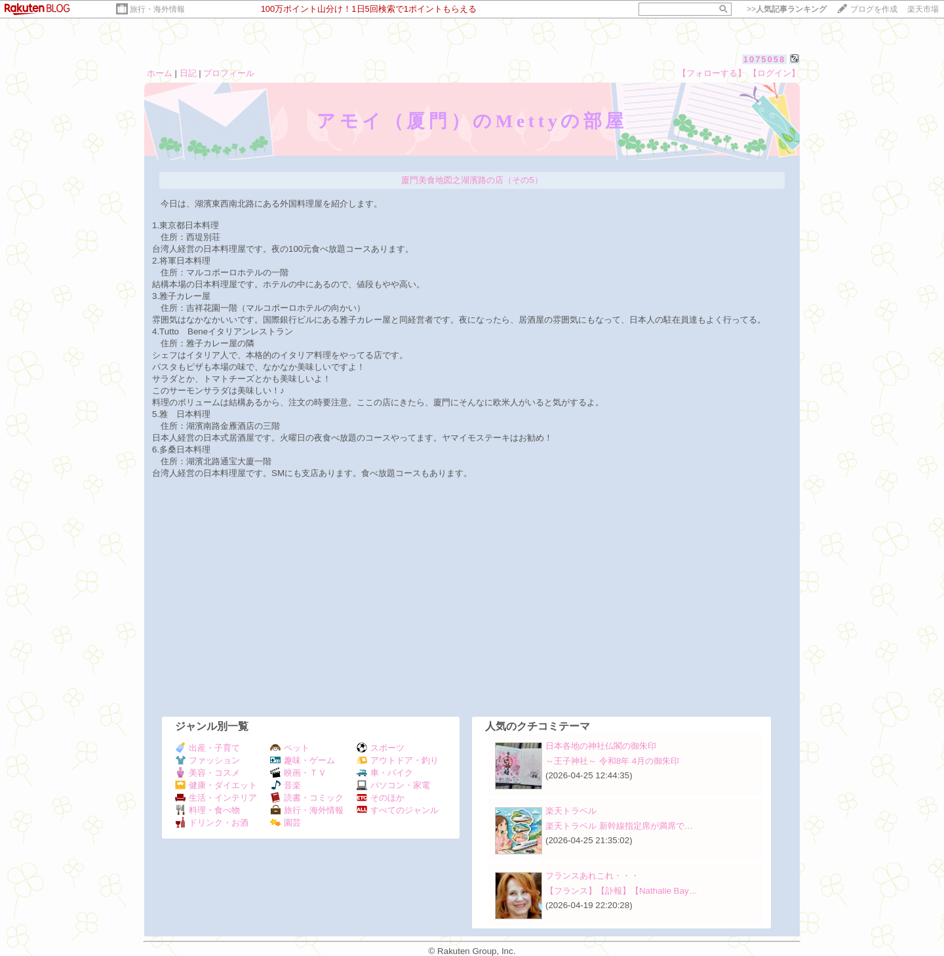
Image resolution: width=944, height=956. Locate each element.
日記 (188, 73)
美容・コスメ (207, 773)
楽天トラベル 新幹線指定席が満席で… (619, 826)
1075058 (764, 59)
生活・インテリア (216, 798)
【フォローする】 (712, 73)
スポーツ (380, 748)
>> (787, 9)
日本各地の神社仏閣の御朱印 (600, 746)
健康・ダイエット (216, 785)
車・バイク (385, 773)
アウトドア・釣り (398, 760)
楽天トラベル (571, 811)
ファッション (207, 760)
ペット (289, 748)
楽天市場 (923, 9)
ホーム (159, 73)
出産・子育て (207, 748)
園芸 (285, 822)
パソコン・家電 (393, 785)
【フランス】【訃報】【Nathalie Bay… (621, 891)
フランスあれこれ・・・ (592, 876)
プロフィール (228, 73)
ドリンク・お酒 (211, 822)
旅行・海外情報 (157, 9)
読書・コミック (307, 798)
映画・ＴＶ (298, 773)
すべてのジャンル (398, 810)
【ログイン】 (774, 73)
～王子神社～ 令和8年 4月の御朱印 (612, 761)
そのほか (380, 798)
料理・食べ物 (207, 810)
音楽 (285, 785)
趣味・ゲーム (302, 760)
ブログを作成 (873, 9)
